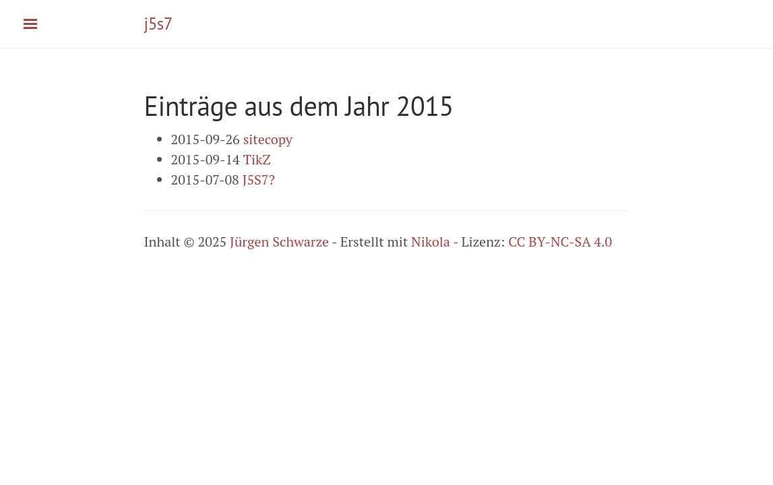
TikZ (257, 159)
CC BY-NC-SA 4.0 (560, 241)
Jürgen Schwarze (279, 241)
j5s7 (158, 23)
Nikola (430, 241)
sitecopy (267, 139)
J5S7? (259, 179)
